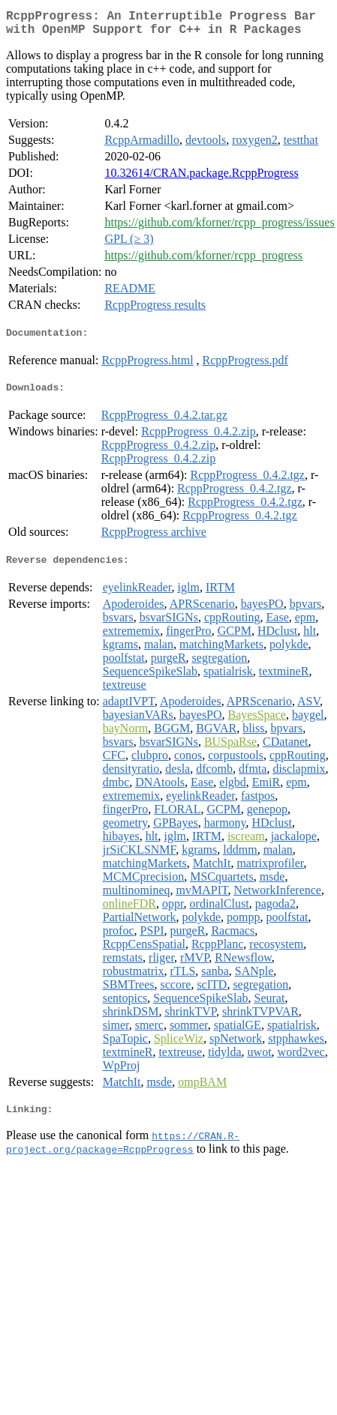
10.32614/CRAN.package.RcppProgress (201, 178)
